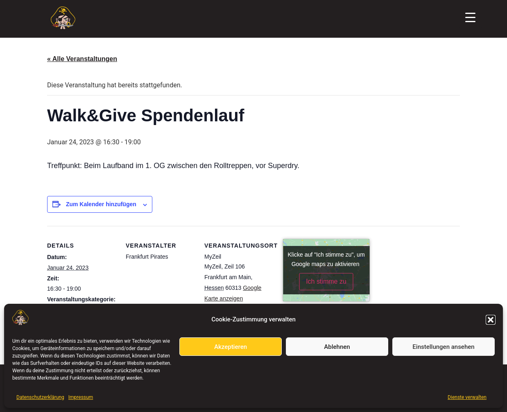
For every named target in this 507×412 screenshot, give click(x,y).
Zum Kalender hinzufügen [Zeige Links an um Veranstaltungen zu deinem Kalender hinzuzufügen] (101, 204)
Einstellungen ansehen (443, 347)
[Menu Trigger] (470, 17)
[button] (491, 320)
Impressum (80, 397)
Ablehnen (337, 347)
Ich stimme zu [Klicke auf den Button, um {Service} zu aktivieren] (326, 281)
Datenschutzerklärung (40, 397)
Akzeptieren (230, 347)
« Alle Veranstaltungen (82, 58)
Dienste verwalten (467, 397)
